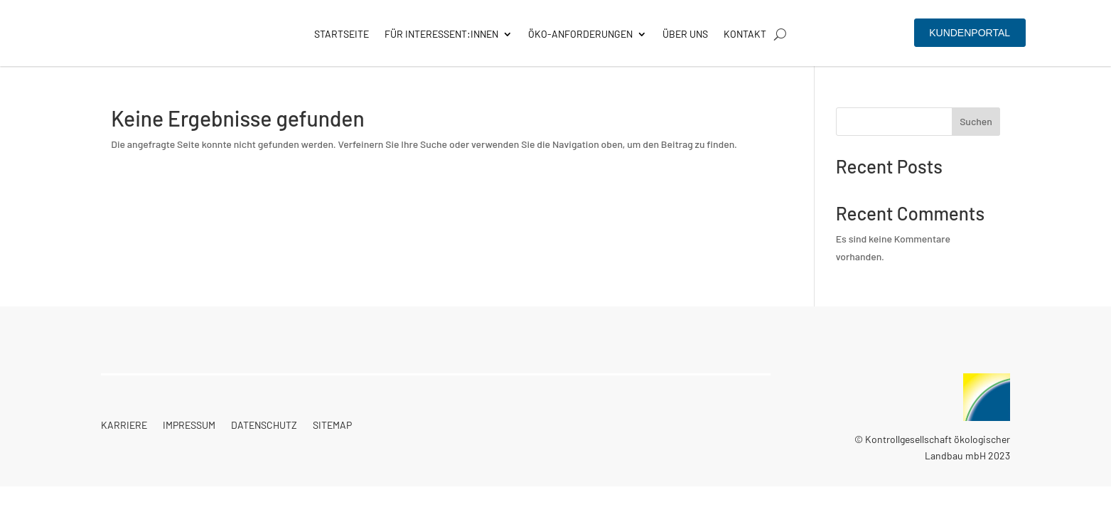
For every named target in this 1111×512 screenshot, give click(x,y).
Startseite (341, 34)
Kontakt (745, 34)
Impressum (189, 425)
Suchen (976, 121)
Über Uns (685, 34)
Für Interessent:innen (441, 34)
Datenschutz (264, 425)
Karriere (124, 425)
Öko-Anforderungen (580, 34)
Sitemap (332, 425)
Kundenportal (969, 32)
